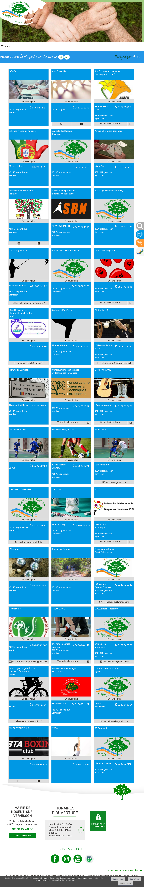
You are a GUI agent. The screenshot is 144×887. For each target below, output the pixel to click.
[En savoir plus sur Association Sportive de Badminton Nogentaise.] (71, 221)
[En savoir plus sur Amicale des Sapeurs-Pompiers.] (71, 161)
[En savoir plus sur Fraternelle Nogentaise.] (71, 460)
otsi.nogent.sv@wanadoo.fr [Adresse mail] (115, 602)
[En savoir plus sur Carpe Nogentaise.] (29, 280)
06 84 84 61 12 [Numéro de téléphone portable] (82, 645)
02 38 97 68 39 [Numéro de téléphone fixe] (125, 585)
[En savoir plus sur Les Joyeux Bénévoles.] (29, 519)
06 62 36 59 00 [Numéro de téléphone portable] (39, 466)
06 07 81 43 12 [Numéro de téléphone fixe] (125, 107)
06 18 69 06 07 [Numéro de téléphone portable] (82, 167)
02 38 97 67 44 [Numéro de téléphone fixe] (39, 167)
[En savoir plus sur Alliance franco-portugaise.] (29, 161)
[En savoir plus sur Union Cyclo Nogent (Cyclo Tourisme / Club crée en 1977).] (29, 698)
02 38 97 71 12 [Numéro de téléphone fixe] (124, 764)
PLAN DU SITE (114, 870)
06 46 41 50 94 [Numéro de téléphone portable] (125, 346)
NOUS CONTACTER (22, 835)
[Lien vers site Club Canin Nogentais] (114, 277)
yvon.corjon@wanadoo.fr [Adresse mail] (30, 721)
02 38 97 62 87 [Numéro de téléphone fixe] (39, 286)
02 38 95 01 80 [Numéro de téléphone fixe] (82, 286)
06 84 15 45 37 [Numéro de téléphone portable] (39, 108)
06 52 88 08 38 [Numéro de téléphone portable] (82, 346)
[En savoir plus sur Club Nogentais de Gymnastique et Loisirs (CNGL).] (29, 340)
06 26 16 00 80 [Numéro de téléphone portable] (39, 346)
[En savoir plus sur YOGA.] (71, 758)
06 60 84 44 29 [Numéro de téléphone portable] (82, 525)
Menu (7, 46)
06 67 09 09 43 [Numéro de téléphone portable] (125, 167)
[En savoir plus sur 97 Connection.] (114, 758)
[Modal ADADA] (29, 98)
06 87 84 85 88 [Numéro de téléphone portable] (125, 645)
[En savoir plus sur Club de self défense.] (71, 340)
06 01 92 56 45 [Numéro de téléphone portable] (125, 287)
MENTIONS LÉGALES (132, 870)
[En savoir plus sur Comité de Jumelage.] (29, 400)
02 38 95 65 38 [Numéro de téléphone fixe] (125, 226)
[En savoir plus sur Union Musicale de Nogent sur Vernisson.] (71, 698)
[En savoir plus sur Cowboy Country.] (114, 400)
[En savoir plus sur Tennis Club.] (29, 639)
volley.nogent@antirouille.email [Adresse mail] (115, 363)
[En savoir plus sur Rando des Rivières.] (71, 579)
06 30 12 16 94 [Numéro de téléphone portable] (82, 466)
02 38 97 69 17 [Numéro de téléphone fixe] (82, 704)
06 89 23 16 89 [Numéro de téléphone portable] (82, 764)
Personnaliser (125, 883)
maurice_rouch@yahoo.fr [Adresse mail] (30, 363)
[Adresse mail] (61, 124)
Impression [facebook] (138, 56)
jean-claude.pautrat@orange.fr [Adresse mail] (29, 303)
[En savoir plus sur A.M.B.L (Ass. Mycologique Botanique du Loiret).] (114, 101)
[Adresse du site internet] (110, 124)
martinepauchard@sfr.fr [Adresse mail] (30, 542)
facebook (134, 56)
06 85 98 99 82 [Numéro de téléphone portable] (39, 645)
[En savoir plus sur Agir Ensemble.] (71, 101)
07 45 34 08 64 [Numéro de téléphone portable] (125, 705)
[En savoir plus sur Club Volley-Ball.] (114, 340)
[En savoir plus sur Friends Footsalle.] (29, 460)
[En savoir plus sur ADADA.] (29, 101)
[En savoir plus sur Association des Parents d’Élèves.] (29, 221)
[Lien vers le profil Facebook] (81, 124)
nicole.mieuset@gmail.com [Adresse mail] (115, 661)
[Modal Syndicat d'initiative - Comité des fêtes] (114, 576)
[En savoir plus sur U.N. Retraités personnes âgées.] (114, 698)
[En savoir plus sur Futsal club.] (114, 460)
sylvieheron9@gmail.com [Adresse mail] (115, 721)
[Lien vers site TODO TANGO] (71, 636)
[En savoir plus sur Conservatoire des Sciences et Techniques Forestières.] (71, 400)
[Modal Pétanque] (29, 576)
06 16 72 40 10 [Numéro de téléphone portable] (82, 227)
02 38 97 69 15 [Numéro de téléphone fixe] (39, 405)
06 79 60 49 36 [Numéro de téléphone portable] (39, 764)
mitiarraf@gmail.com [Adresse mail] (115, 482)
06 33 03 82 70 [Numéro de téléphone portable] (82, 108)
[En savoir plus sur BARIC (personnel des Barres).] (114, 221)
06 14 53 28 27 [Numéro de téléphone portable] (82, 406)
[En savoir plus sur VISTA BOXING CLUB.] (29, 758)
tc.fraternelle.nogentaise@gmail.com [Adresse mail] (30, 661)
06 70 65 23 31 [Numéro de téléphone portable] (39, 705)
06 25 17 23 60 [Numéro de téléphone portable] (39, 525)
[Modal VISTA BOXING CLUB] (29, 755)
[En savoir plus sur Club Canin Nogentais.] (114, 280)
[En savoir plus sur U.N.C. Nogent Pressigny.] (114, 639)
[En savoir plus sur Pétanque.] (29, 579)
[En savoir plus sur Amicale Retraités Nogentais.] (114, 161)
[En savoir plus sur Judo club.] (71, 519)
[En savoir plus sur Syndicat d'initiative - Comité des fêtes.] (114, 579)
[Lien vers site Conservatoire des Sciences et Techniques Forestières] (71, 397)
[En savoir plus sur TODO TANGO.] (71, 639)
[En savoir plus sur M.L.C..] (114, 519)
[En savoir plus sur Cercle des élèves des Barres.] (71, 280)
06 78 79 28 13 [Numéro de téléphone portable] (39, 585)
